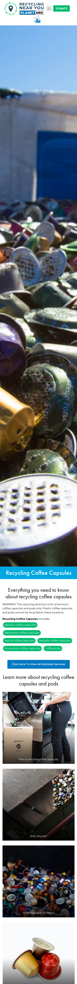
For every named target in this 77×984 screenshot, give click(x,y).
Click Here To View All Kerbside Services (38, 664)
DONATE (61, 8)
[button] (37, 20)
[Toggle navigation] (49, 8)
